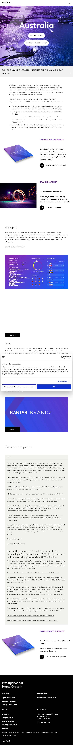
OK (54, 387)
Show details (62, 381)
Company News (7, 717)
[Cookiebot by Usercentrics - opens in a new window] (62, 357)
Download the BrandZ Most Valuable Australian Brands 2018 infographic (32, 620)
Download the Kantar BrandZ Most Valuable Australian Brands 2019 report (33, 573)
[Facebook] (45, 723)
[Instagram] (42, 723)
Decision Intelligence (9, 701)
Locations (5, 714)
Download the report (14, 539)
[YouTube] (38, 723)
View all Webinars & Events (46, 698)
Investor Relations (8, 721)
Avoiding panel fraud (9, 724)
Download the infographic (15, 247)
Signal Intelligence (8, 698)
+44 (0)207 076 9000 (45, 719)
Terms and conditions (32, 732)
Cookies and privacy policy (50, 732)
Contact (5, 728)
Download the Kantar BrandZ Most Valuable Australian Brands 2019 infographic (35, 577)
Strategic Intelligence (9, 705)
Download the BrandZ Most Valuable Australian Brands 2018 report (30, 615)
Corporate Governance (9, 735)
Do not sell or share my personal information (19, 387)
